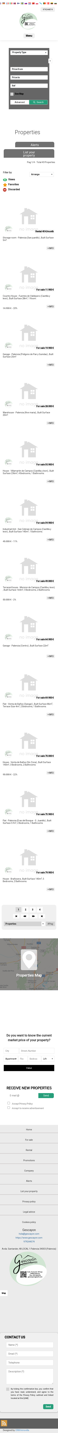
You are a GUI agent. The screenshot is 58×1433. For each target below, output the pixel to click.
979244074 (29, 1241)
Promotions (29, 1160)
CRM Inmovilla (22, 1430)
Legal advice (29, 1212)
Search (40, 102)
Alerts (35, 145)
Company (29, 1170)
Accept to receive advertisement (28, 1108)
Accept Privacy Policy (22, 1103)
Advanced (20, 102)
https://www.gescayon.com (29, 1237)
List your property (29, 153)
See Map (19, 94)
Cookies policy (29, 1222)
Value (29, 1068)
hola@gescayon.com (29, 1234)
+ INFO (50, 248)
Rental (29, 1150)
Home (29, 1129)
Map (4, 1293)
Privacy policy (29, 1201)
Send (46, 1095)
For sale (29, 1140)
